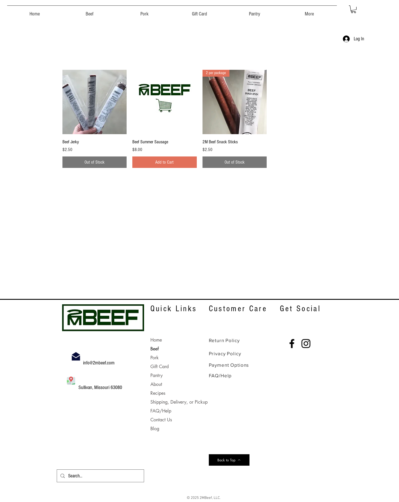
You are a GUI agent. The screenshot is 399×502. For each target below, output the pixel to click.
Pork (154, 358)
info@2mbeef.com (99, 363)
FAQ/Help (160, 411)
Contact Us (161, 420)
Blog (154, 429)
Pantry (156, 375)
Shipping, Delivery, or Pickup (179, 402)
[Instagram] (306, 344)
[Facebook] (292, 344)
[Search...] (100, 476)
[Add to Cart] (164, 162)
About (156, 384)
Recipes (157, 393)
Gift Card (159, 367)
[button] (89, 11)
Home (156, 340)
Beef (154, 349)
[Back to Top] (229, 460)
